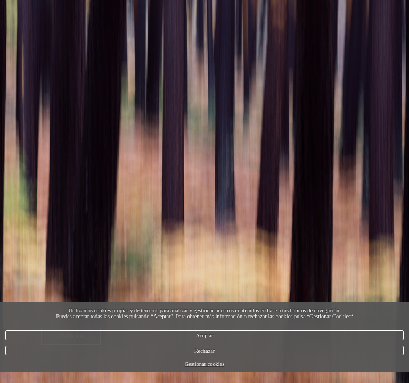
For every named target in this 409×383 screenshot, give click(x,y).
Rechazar (204, 351)
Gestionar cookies (205, 364)
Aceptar (205, 335)
